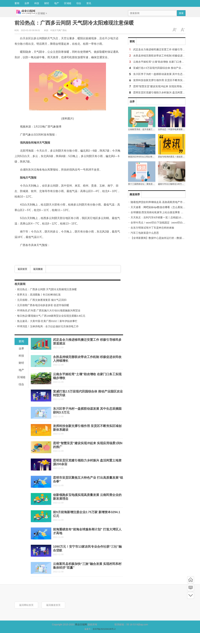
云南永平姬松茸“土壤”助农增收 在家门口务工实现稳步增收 (166, 61)
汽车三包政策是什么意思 (145, 232)
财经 (46, 3)
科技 (36, 3)
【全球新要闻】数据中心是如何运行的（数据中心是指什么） (165, 237)
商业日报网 (81, 624)
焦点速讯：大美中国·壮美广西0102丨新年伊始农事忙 (47, 321)
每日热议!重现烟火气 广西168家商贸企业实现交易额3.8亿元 (51, 315)
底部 (190, 595)
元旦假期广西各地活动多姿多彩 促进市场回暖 (43, 305)
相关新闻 (20, 284)
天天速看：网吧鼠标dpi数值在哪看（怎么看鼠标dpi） (161, 207)
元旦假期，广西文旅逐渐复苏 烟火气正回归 (41, 299)
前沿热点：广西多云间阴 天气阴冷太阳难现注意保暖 (47, 289)
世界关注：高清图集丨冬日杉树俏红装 (39, 294)
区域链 (67, 3)
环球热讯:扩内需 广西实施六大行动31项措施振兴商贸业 (48, 310)
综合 (78, 3)
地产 (56, 3)
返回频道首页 (53, 605)
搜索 (181, 13)
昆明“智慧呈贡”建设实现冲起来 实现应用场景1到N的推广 (165, 86)
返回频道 (38, 269)
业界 (26, 3)
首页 (190, 579)
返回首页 (22, 269)
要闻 (17, 3)
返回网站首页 (26, 605)
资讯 (88, 3)
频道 (190, 587)
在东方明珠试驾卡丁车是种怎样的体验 (152, 227)
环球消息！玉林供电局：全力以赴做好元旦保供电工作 (48, 326)
